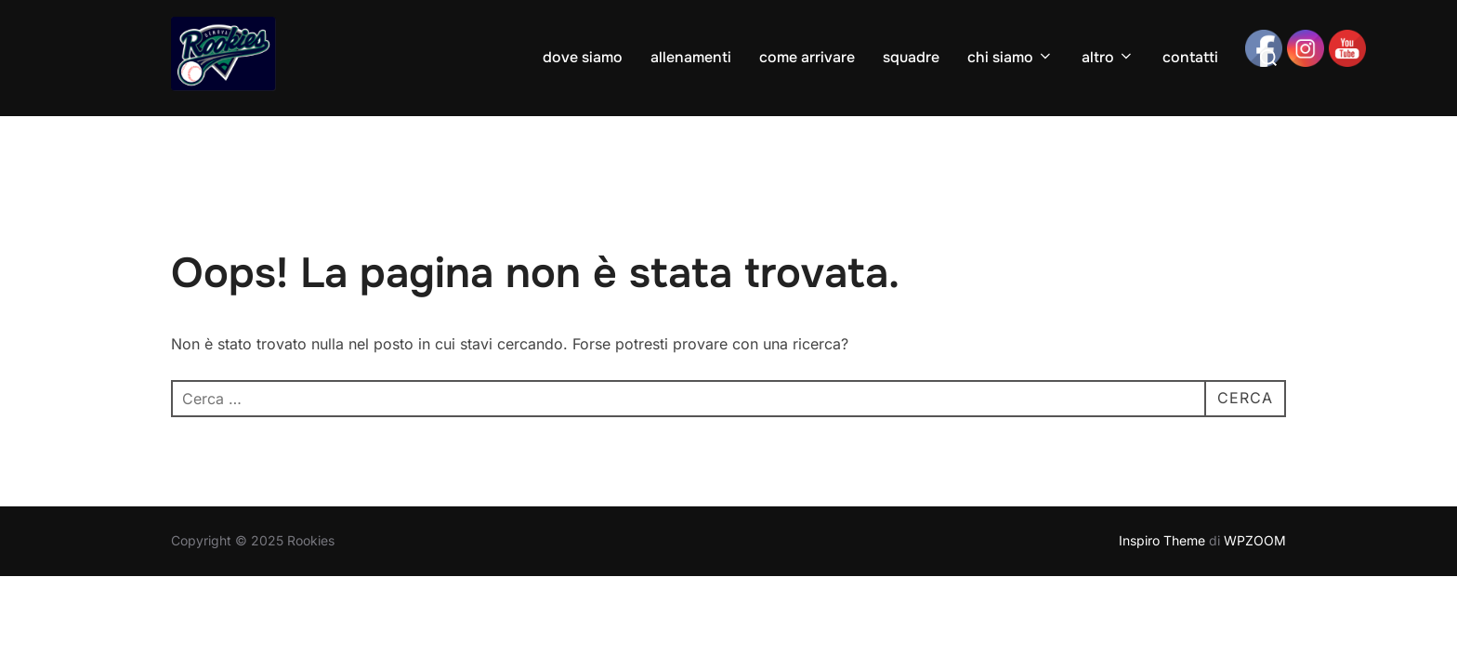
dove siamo (583, 57)
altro (1108, 57)
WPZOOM (1255, 540)
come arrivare (807, 57)
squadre (911, 57)
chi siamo (1010, 57)
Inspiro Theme (1162, 540)
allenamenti (690, 57)
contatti (1190, 57)
